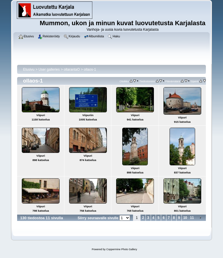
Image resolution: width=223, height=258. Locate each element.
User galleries (49, 69)
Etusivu (28, 69)
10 (185, 218)
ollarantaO (72, 69)
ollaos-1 (90, 69)
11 (192, 218)
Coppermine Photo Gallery (121, 249)
